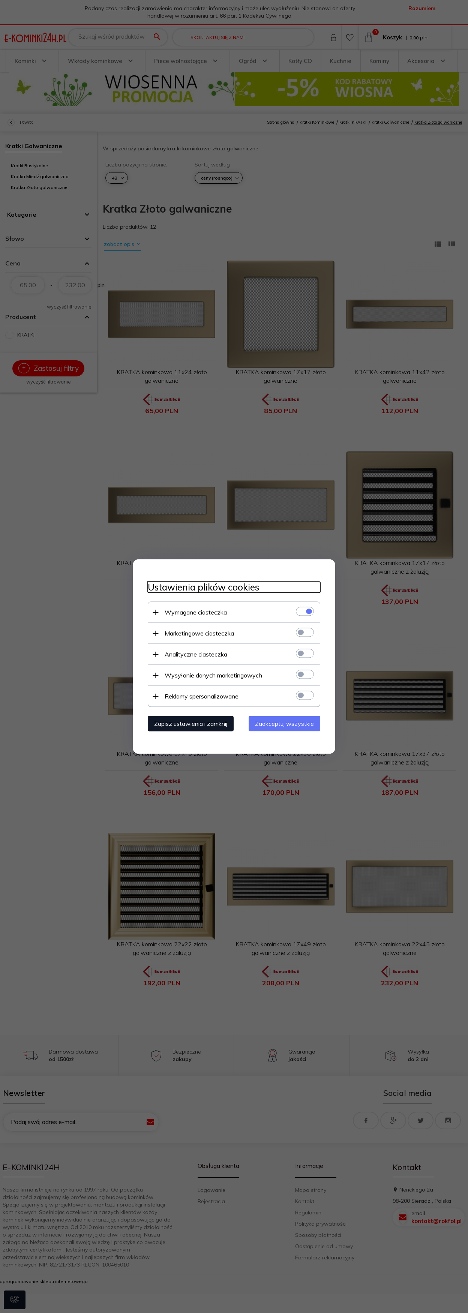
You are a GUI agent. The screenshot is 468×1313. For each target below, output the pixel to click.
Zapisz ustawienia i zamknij (190, 723)
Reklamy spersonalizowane (201, 696)
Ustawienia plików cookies (203, 587)
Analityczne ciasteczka (196, 654)
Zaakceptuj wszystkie (284, 723)
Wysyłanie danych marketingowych (213, 675)
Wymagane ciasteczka (196, 612)
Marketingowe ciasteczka (199, 633)
